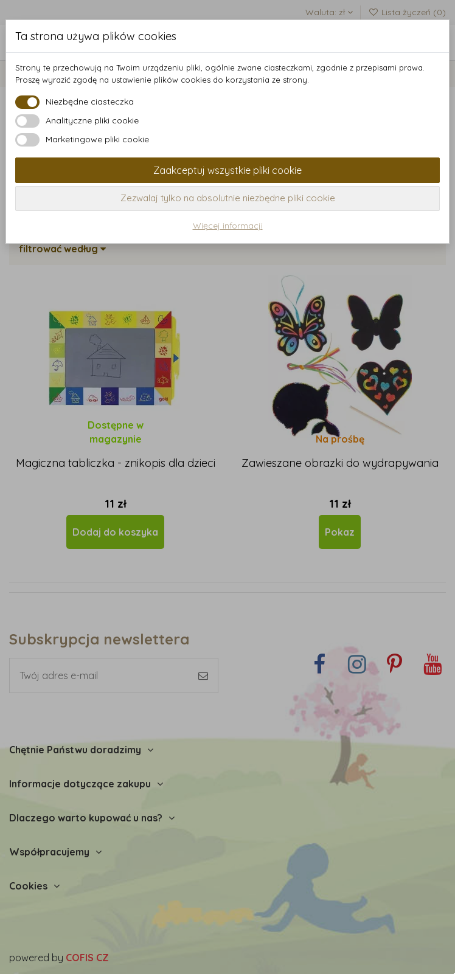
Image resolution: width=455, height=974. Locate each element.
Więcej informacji (228, 225)
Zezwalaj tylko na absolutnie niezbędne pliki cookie (227, 198)
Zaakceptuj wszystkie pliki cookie (227, 170)
